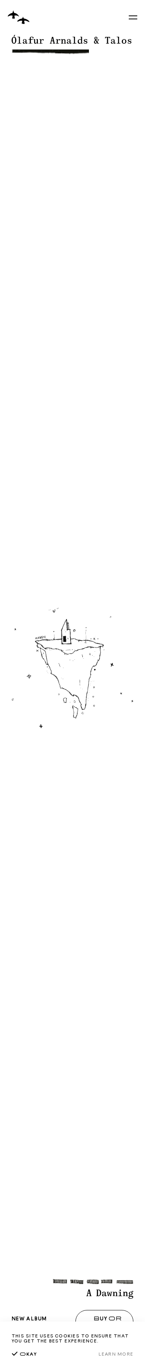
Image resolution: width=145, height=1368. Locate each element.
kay (24, 1353)
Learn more (116, 1353)
